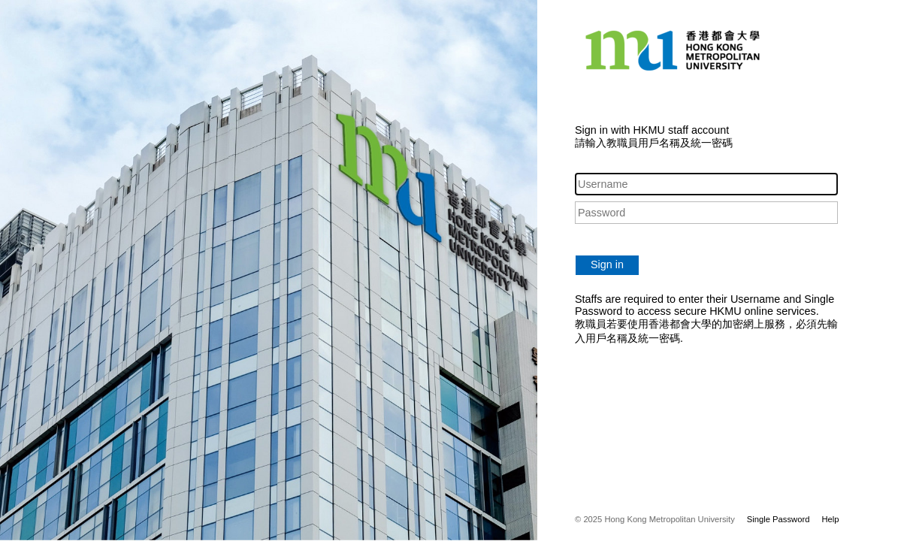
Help (830, 519)
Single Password (778, 519)
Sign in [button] (607, 264)
